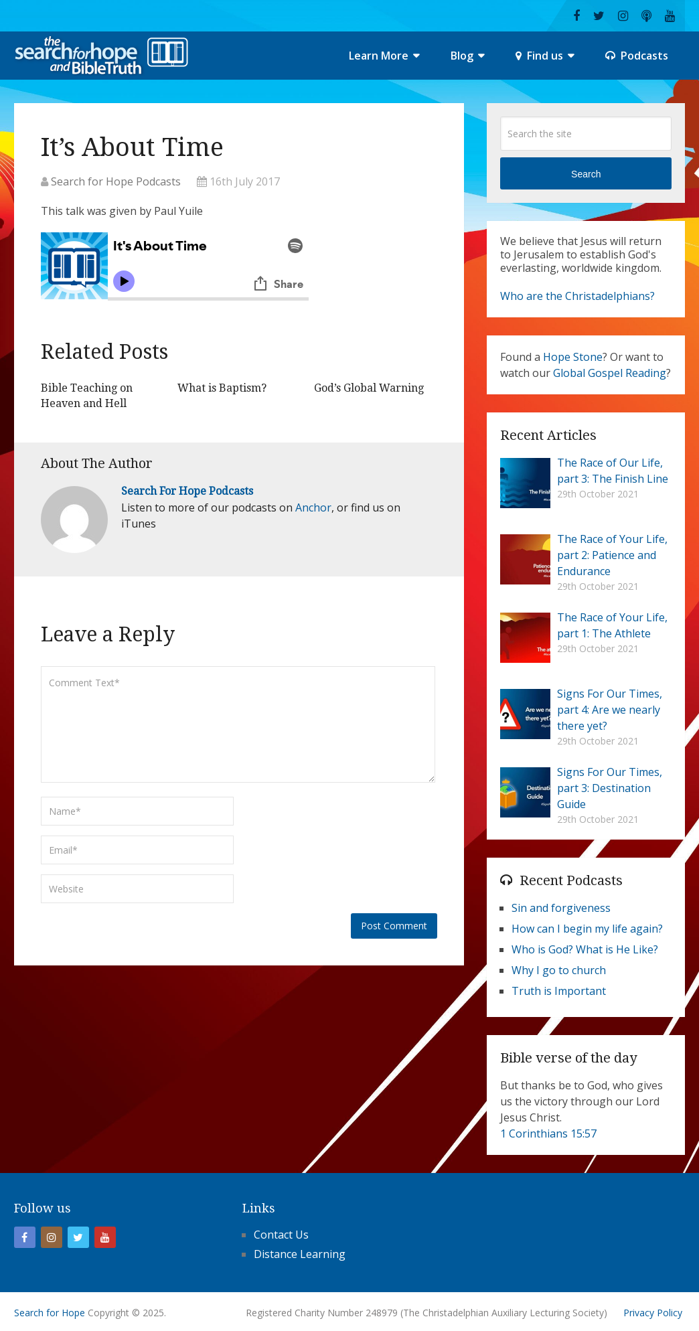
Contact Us (281, 1234)
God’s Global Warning (369, 388)
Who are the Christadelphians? (577, 296)
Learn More (378, 55)
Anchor (313, 507)
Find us (539, 55)
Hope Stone (573, 356)
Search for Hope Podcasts (116, 181)
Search (586, 174)
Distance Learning (299, 1254)
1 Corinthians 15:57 (548, 1133)
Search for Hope (49, 1312)
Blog (462, 55)
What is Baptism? (221, 388)
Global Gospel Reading (609, 373)
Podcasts (636, 55)
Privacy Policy (652, 1312)
